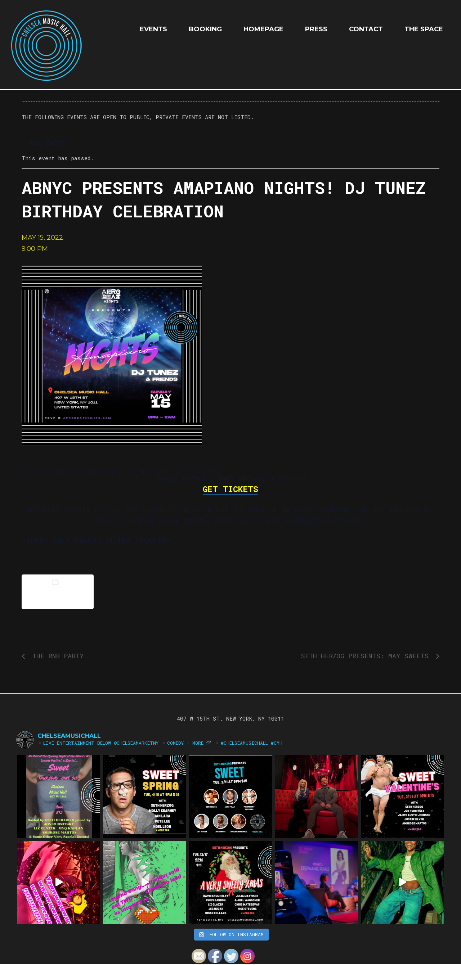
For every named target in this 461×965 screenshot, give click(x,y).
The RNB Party (56, 655)
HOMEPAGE (263, 29)
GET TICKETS (230, 488)
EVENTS (153, 29)
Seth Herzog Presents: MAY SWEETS (367, 655)
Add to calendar (58, 591)
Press (316, 29)
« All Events (45, 142)
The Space (423, 29)
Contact (366, 29)
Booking (205, 29)
